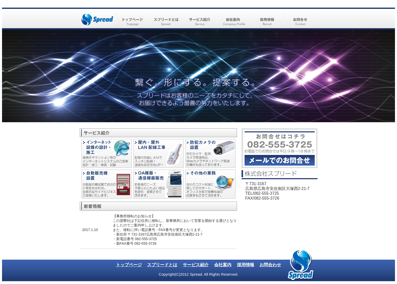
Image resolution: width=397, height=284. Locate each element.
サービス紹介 (196, 264)
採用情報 (245, 264)
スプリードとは (162, 264)
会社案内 (222, 264)
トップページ (129, 264)
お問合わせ (270, 264)
